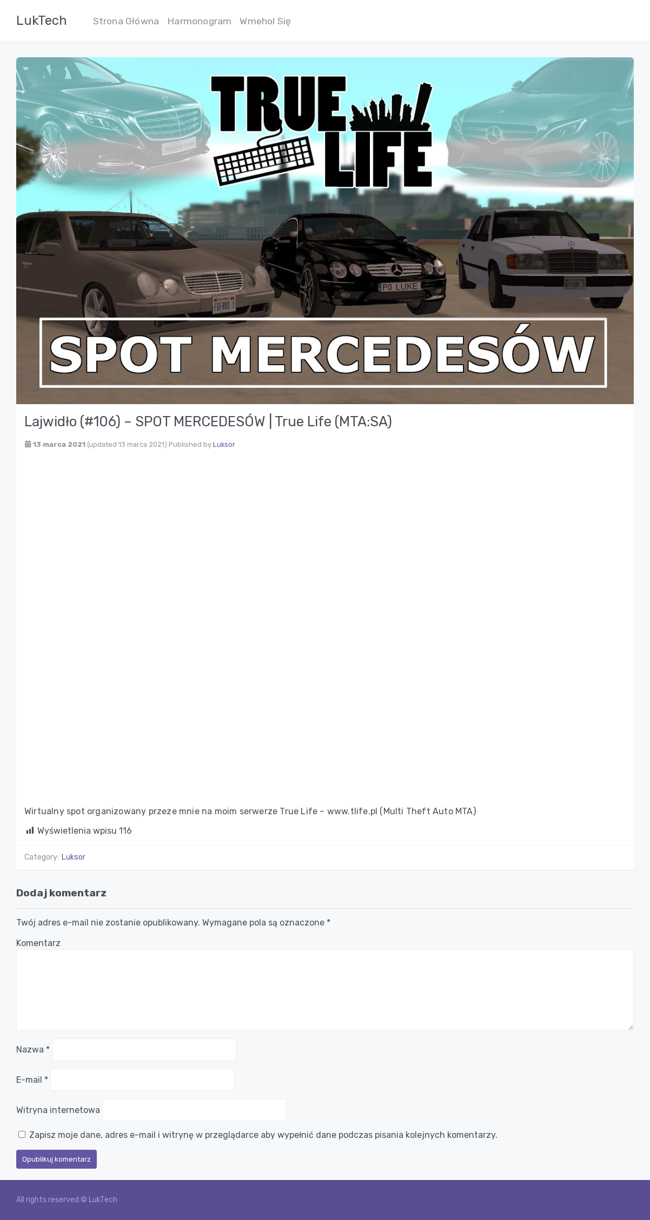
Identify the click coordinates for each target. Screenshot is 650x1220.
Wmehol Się (265, 21)
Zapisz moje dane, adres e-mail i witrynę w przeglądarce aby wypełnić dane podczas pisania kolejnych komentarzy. (263, 1135)
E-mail (32, 1080)
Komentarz (38, 943)
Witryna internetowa (58, 1110)
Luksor (224, 444)
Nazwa (33, 1049)
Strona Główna (126, 21)
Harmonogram (199, 21)
